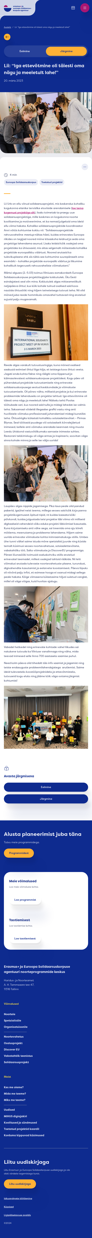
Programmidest (19, 853)
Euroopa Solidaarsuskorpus (21, 182)
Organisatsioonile (16, 1027)
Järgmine (66, 51)
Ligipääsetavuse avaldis (17, 1215)
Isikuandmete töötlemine (18, 1198)
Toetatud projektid (51, 182)
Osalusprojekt (13, 1043)
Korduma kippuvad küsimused (24, 1135)
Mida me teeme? (15, 1093)
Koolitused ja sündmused (20, 1122)
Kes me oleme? (14, 1087)
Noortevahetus (14, 1036)
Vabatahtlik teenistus (18, 1056)
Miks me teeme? (14, 1100)
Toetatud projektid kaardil (21, 1129)
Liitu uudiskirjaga (20, 1183)
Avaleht (7, 27)
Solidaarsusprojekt (16, 1062)
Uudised (9, 1109)
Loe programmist (25, 899)
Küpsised (9, 1206)
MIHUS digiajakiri (15, 1116)
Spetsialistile (12, 1020)
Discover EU (12, 1049)
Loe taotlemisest (25, 938)
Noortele (9, 1014)
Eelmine (25, 51)
